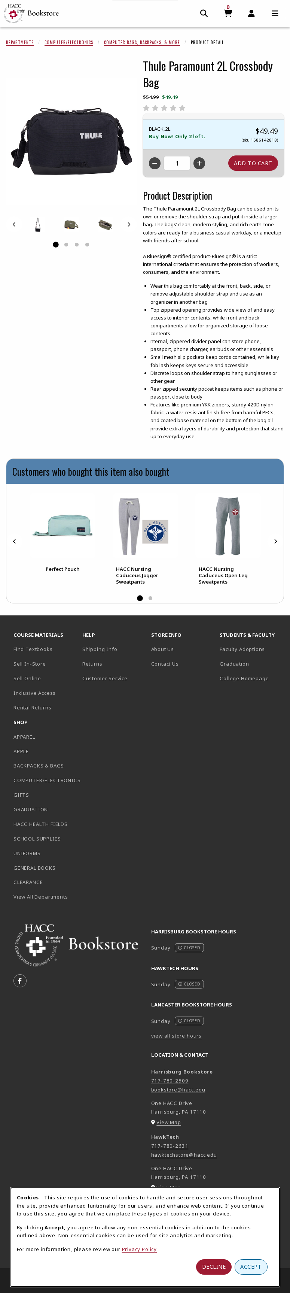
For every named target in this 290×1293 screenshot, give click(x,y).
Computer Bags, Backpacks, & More (142, 42)
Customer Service (105, 678)
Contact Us (165, 663)
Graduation (234, 663)
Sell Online (27, 678)
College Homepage (251, 678)
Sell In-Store (29, 663)
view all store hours (176, 1035)
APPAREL (24, 736)
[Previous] (14, 224)
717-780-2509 (170, 1080)
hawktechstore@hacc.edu (184, 1154)
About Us (162, 649)
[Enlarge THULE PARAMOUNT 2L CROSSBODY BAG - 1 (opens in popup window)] (37, 224)
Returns (92, 663)
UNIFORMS (27, 853)
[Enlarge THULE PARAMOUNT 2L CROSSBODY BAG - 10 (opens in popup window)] (71, 224)
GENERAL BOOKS (34, 867)
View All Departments (40, 896)
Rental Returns (32, 707)
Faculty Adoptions (242, 649)
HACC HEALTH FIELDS (40, 824)
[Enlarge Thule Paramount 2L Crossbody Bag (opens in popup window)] (71, 141)
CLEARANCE (28, 882)
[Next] (128, 224)
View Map (168, 1122)
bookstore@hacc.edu (178, 1089)
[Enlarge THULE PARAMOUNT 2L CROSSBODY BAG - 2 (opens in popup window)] (105, 224)
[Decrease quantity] (155, 163)
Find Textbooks (33, 649)
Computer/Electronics (69, 42)
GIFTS (21, 794)
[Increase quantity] (199, 163)
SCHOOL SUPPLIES (37, 838)
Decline (214, 1266)
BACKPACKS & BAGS (38, 765)
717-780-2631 (170, 1145)
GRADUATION (30, 809)
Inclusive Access (34, 693)
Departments (20, 42)
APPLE (21, 751)
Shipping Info (99, 649)
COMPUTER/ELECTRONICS (44, 780)
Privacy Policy (139, 1249)
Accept (251, 1266)
